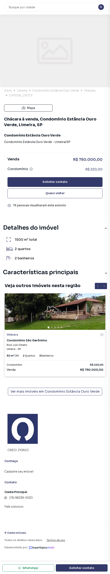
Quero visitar (55, 193)
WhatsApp (28, 568)
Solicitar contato (55, 182)
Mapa (28, 108)
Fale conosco (13, 506)
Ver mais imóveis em (55, 391)
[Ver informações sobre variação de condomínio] (31, 169)
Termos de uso (56, 540)
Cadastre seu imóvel (18, 471)
